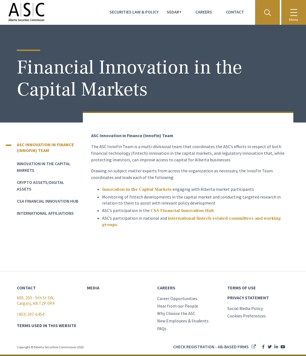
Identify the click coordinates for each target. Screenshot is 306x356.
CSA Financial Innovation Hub (47, 201)
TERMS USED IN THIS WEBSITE (46, 325)
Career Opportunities (177, 298)
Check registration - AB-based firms (211, 346)
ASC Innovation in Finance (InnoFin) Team (45, 147)
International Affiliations (45, 213)
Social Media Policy (245, 308)
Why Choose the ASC (176, 313)
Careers (203, 12)
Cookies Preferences (246, 316)
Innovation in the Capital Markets (137, 189)
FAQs (161, 328)
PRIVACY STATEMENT (248, 297)
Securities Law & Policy (134, 12)
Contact (235, 12)
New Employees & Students (183, 321)
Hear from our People (177, 306)
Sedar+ (174, 12)
